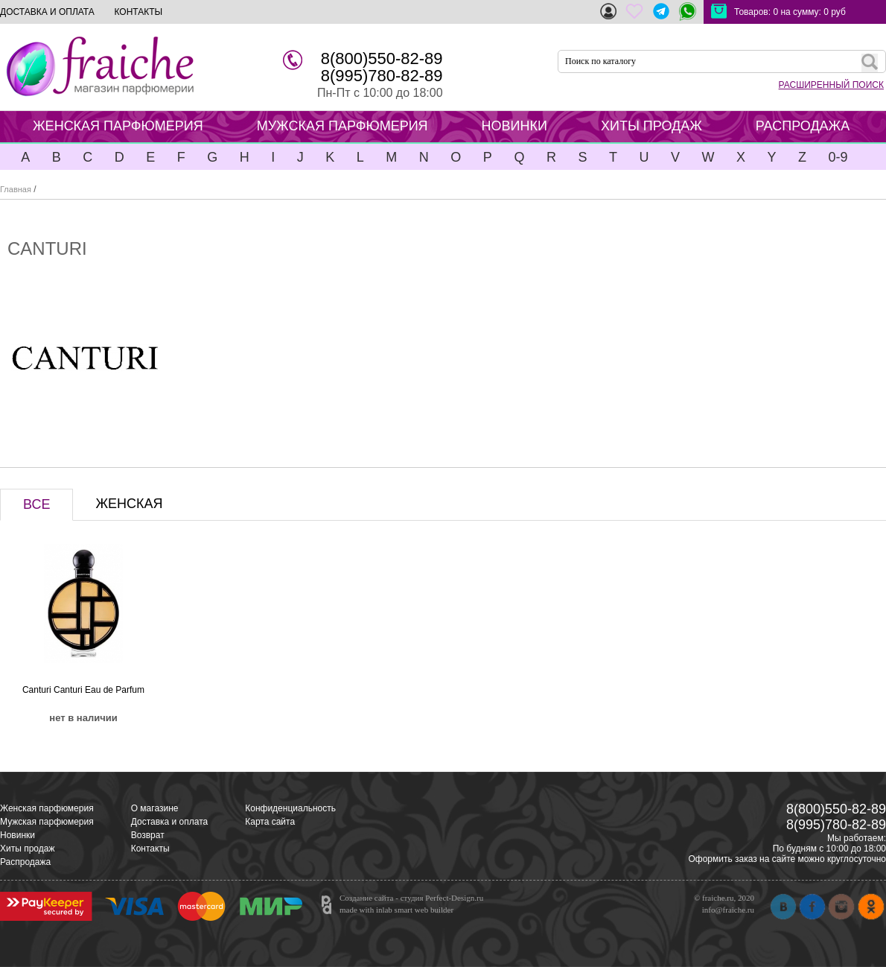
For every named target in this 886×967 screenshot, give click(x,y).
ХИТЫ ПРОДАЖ (651, 125)
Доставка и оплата (169, 822)
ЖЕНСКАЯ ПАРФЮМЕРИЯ (118, 125)
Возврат (148, 835)
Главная (15, 189)
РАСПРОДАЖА (803, 125)
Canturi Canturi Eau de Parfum (83, 690)
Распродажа (25, 862)
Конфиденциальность (290, 808)
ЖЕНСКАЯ (128, 503)
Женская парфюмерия (47, 808)
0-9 (837, 157)
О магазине (155, 808)
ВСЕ (36, 504)
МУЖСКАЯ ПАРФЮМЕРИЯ (342, 125)
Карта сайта (270, 822)
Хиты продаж (27, 848)
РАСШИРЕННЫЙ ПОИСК (831, 85)
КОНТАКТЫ (138, 12)
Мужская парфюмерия (47, 822)
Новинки (17, 835)
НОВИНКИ (514, 125)
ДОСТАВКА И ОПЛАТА (47, 12)
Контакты (150, 848)
